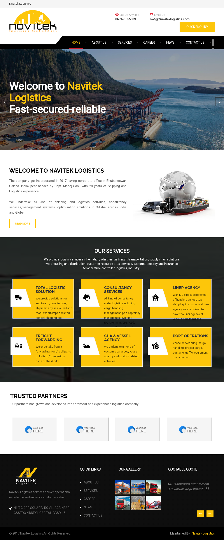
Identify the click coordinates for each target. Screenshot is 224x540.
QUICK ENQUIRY (197, 27)
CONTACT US (195, 42)
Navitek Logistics (20, 3)
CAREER (149, 42)
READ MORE (22, 223)
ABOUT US (99, 42)
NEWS (170, 42)
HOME (79, 41)
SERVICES (125, 42)
